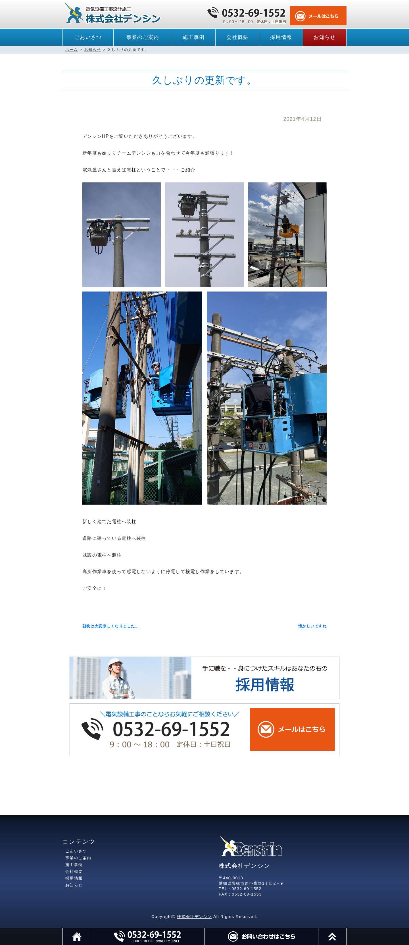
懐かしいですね (312, 626)
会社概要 (237, 37)
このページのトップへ (346, 930)
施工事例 (193, 37)
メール (261, 936)
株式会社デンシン (194, 916)
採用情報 (281, 37)
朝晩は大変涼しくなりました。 (110, 626)
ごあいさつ (88, 37)
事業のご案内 (142, 37)
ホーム (71, 49)
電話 (147, 936)
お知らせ (324, 37)
